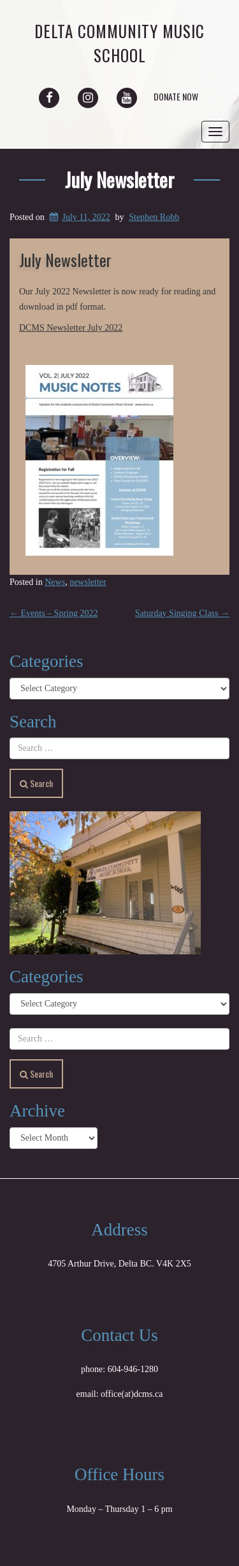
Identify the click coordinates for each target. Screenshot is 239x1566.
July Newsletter (119, 179)
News (55, 582)
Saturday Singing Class (182, 613)
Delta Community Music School (119, 43)
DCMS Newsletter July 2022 (70, 328)
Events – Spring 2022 (54, 613)
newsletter (87, 582)
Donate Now (176, 96)
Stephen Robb (154, 217)
